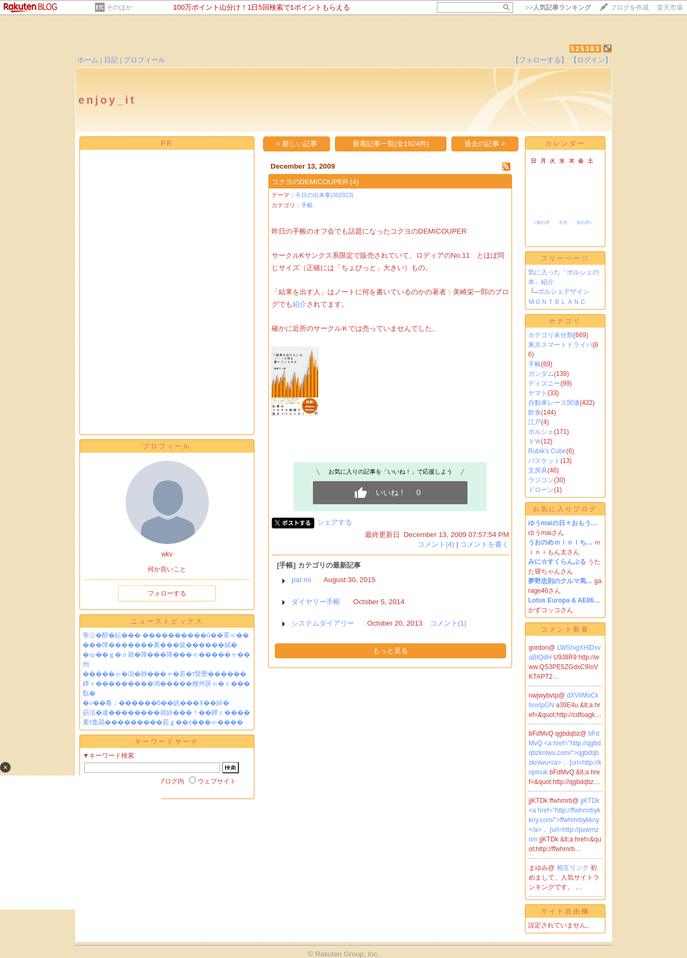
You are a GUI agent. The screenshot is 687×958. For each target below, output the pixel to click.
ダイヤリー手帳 (315, 602)
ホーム (87, 60)
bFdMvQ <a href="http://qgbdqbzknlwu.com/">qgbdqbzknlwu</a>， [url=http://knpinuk (565, 753)
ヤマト (537, 393)
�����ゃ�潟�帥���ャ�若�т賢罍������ (165, 674)
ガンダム (541, 374)
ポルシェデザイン (563, 291)
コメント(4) (436, 544)
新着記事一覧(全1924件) (391, 144)
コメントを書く (484, 544)
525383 (585, 49)
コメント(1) (448, 623)
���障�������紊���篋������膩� (160, 645)
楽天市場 (670, 7)
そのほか (119, 7)
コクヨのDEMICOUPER (310, 182)
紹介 (299, 304)
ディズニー (544, 383)
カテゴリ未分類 (550, 335)
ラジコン (541, 480)
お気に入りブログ (565, 509)
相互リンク (573, 868)
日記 (111, 60)
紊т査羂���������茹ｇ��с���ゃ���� (163, 722)
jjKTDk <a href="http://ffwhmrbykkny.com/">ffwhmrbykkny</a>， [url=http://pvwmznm (564, 820)
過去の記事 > (485, 144)
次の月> (584, 222)
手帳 (307, 205)
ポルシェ (541, 432)
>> (558, 7)
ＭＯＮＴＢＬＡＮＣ (557, 302)
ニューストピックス (167, 621)
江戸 (534, 422)
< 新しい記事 (297, 144)
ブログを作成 (629, 7)
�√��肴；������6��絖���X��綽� (156, 703)
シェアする (334, 522)
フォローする (167, 593)
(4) (354, 182)
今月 (563, 222)
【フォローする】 (540, 60)
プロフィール (144, 60)
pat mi (301, 580)
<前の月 (542, 222)
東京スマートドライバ (560, 345)
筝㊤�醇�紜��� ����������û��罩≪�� (166, 635)
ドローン (541, 489)
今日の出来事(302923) (324, 195)
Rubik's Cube (547, 451)
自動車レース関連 (554, 403)
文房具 (537, 470)
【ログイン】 (591, 60)
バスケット (544, 461)
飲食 (534, 412)
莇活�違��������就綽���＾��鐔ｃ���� (166, 712)
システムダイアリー (322, 623)
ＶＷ (534, 441)
